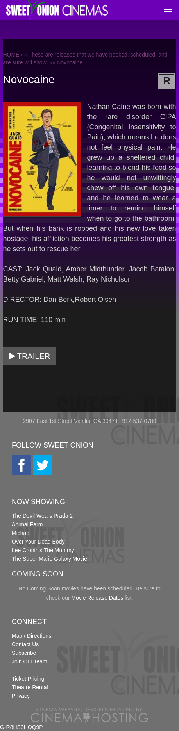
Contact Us (25, 644)
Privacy (21, 696)
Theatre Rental (30, 687)
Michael (21, 533)
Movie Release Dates (97, 598)
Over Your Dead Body (38, 541)
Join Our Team (29, 661)
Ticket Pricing (28, 679)
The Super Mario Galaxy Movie (49, 559)
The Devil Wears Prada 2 (42, 516)
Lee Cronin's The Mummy (43, 550)
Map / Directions (31, 636)
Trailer (29, 356)
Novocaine (69, 62)
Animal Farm (27, 524)
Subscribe (24, 653)
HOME (11, 55)
